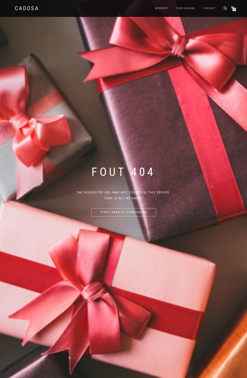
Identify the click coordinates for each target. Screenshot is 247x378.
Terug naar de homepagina (123, 212)
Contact (209, 8)
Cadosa (27, 8)
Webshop (161, 8)
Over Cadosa (185, 8)
